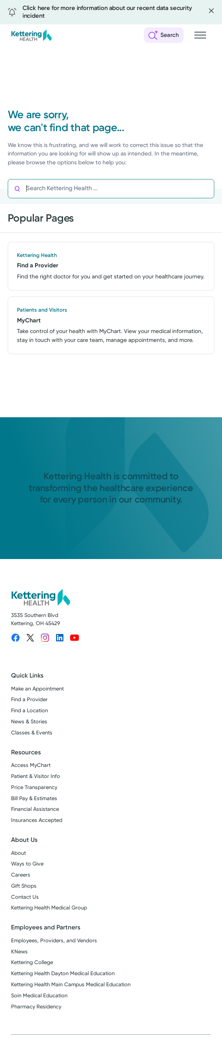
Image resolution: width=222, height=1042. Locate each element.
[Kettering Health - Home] (31, 35)
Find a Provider (29, 699)
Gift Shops (24, 886)
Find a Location (29, 710)
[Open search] (164, 35)
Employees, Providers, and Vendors (54, 941)
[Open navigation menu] (200, 35)
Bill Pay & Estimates (34, 798)
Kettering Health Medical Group (49, 908)
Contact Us (25, 897)
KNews (19, 952)
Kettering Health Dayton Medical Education (63, 973)
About (18, 853)
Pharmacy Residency (36, 1007)
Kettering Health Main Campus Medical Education (71, 984)
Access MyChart (31, 765)
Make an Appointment (37, 689)
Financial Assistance (35, 809)
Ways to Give (27, 864)
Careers (20, 875)
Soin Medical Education (39, 996)
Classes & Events (31, 733)
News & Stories (29, 722)
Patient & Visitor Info (35, 776)
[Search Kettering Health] (120, 188)
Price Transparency (34, 787)
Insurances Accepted (36, 820)
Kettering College (32, 962)
